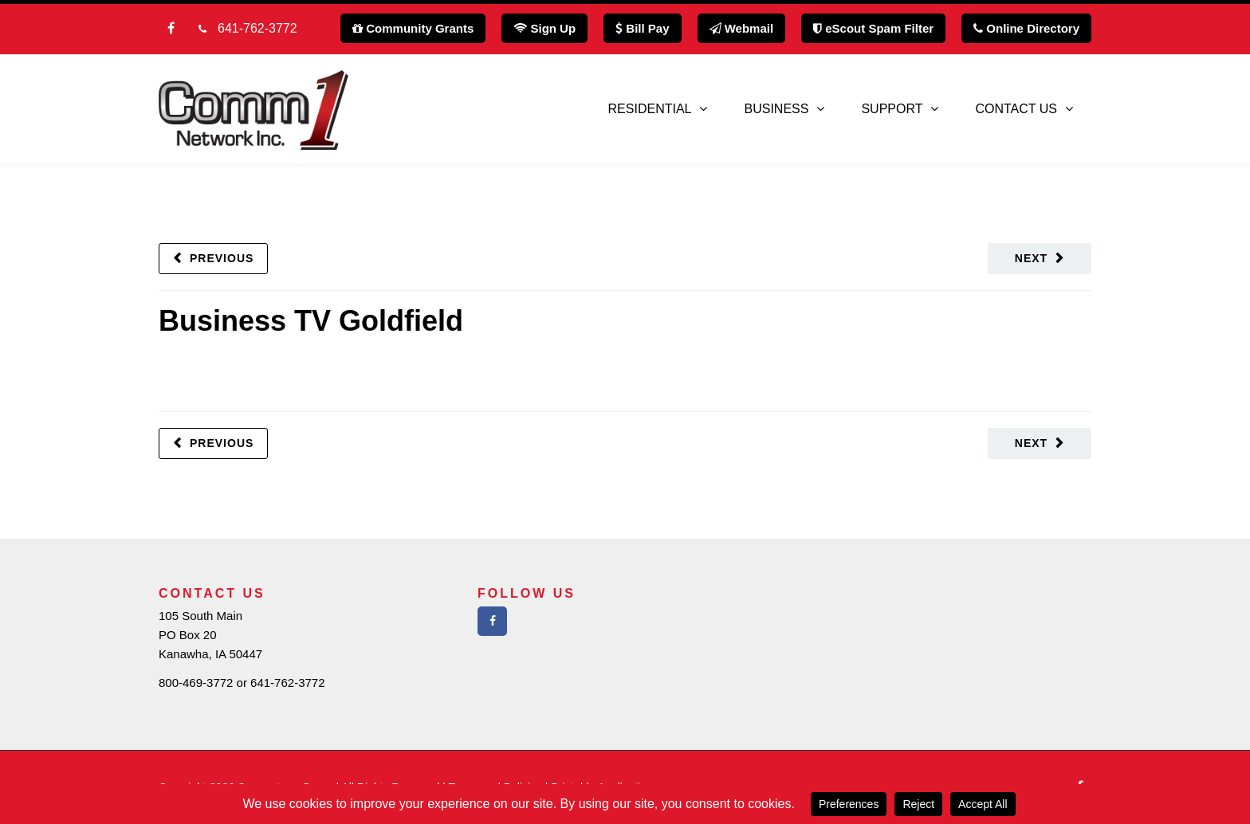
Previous (222, 258)
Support (891, 109)
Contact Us (1016, 109)
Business (776, 109)
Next (1031, 258)
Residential (650, 109)
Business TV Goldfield (311, 320)
